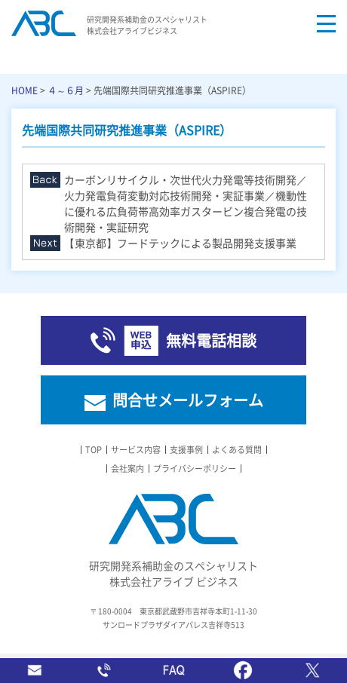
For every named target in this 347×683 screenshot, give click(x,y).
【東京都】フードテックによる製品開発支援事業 (180, 242)
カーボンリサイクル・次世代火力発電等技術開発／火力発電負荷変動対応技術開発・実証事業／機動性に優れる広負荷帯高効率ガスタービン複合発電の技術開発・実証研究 (185, 203)
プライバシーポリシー (194, 468)
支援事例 (186, 450)
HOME (24, 90)
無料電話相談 (211, 340)
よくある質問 (237, 450)
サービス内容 (136, 450)
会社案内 (127, 468)
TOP (93, 450)
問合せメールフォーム (187, 400)
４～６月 (66, 90)
